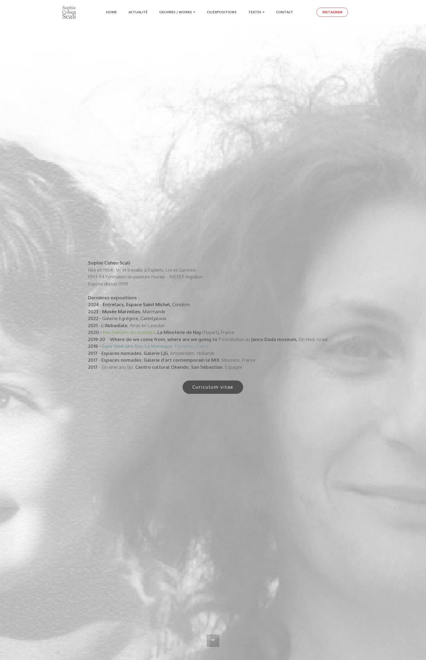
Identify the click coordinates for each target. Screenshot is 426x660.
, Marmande (152, 311)
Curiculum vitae (212, 387)
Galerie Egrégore (120, 318)
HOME (111, 12)
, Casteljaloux (152, 318)
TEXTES (254, 12)
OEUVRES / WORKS (175, 12)
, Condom (180, 304)
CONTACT (285, 12)
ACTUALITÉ (138, 12)
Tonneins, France (155, 346)
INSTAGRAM (332, 12)
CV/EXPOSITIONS (222, 12)
